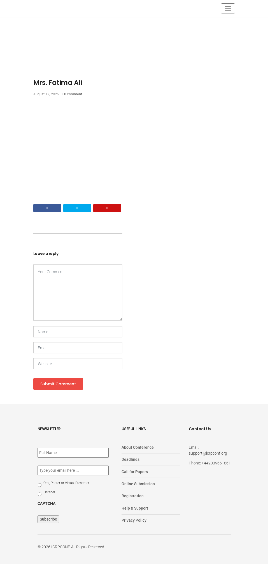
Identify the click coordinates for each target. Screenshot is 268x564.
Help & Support (135, 508)
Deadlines (130, 459)
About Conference (138, 447)
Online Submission (138, 484)
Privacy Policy (134, 520)
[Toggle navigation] (228, 8)
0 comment (73, 94)
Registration (133, 496)
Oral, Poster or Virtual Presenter (66, 483)
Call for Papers (135, 471)
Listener (49, 492)
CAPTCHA (46, 503)
